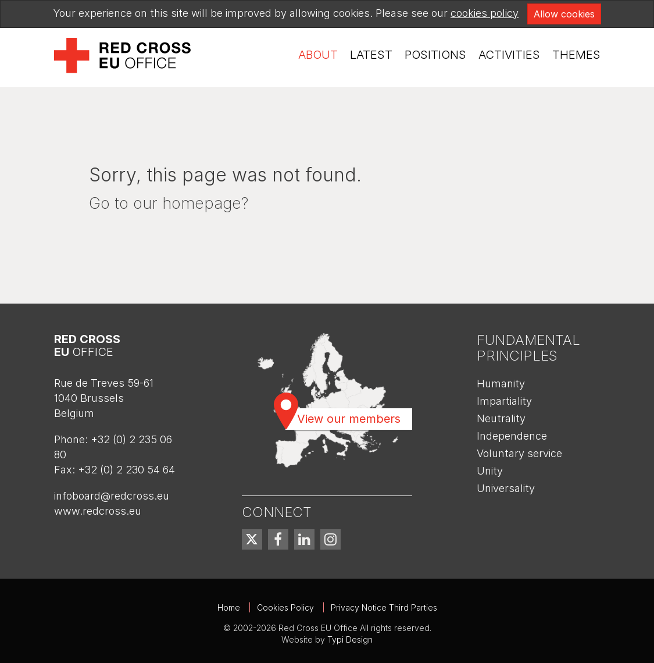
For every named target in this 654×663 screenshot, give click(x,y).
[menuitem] (318, 55)
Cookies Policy (285, 607)
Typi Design (350, 639)
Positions (435, 55)
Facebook (278, 539)
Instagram (330, 539)
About (318, 55)
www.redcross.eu (97, 511)
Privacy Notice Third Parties (384, 607)
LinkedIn (304, 539)
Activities (509, 55)
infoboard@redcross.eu (111, 496)
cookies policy (485, 13)
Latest (371, 55)
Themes (576, 55)
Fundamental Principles (528, 347)
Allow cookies (564, 14)
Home (228, 607)
